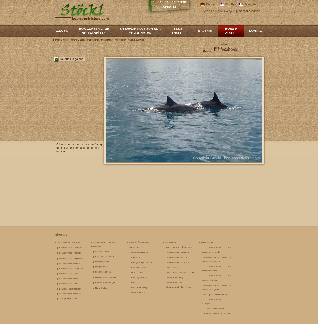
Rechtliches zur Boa (140, 268)
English (231, 4)
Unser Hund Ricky (139, 287)
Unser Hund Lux (138, 292)
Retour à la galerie (71, 59)
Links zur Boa (137, 272)
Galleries (64, 39)
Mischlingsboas (102, 262)
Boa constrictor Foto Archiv (179, 287)
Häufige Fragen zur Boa (142, 262)
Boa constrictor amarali (69, 264)
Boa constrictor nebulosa (70, 284)
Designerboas (101, 267)
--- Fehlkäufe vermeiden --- (215, 308)
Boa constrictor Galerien (178, 252)
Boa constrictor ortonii (68, 273)
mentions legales (249, 11)
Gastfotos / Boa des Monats (179, 247)
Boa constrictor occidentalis (71, 268)
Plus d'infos (178, 31)
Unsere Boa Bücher (140, 252)
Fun (133, 282)
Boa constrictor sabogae (70, 279)
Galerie (205, 30)
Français (250, 4)
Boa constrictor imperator (70, 253)
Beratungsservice (139, 277)
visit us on (226, 44)
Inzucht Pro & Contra (104, 256)
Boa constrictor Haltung (105, 277)
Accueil (61, 30)
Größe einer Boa (102, 252)
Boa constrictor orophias (70, 294)
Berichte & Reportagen (105, 282)
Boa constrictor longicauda (71, 258)
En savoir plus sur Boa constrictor (140, 31)
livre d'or (208, 11)
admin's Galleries (77, 39)
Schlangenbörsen (103, 272)
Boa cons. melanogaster (70, 289)
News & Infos (101, 288)
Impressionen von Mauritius (99, 39)
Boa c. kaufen (207, 242)
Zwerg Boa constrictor (69, 299)
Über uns (135, 247)
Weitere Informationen (139, 242)
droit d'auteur (226, 11)
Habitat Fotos (173, 268)
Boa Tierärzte (137, 257)
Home (56, 39)
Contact (256, 30)
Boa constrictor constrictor (70, 248)
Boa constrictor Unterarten (68, 242)
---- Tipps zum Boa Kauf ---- (215, 294)
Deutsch (211, 4)
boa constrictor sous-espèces (94, 31)
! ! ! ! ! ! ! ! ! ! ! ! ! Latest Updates (170, 4)
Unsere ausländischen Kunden (181, 272)
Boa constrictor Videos (177, 257)
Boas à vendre (231, 31)
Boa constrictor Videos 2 (178, 262)
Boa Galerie (170, 242)
